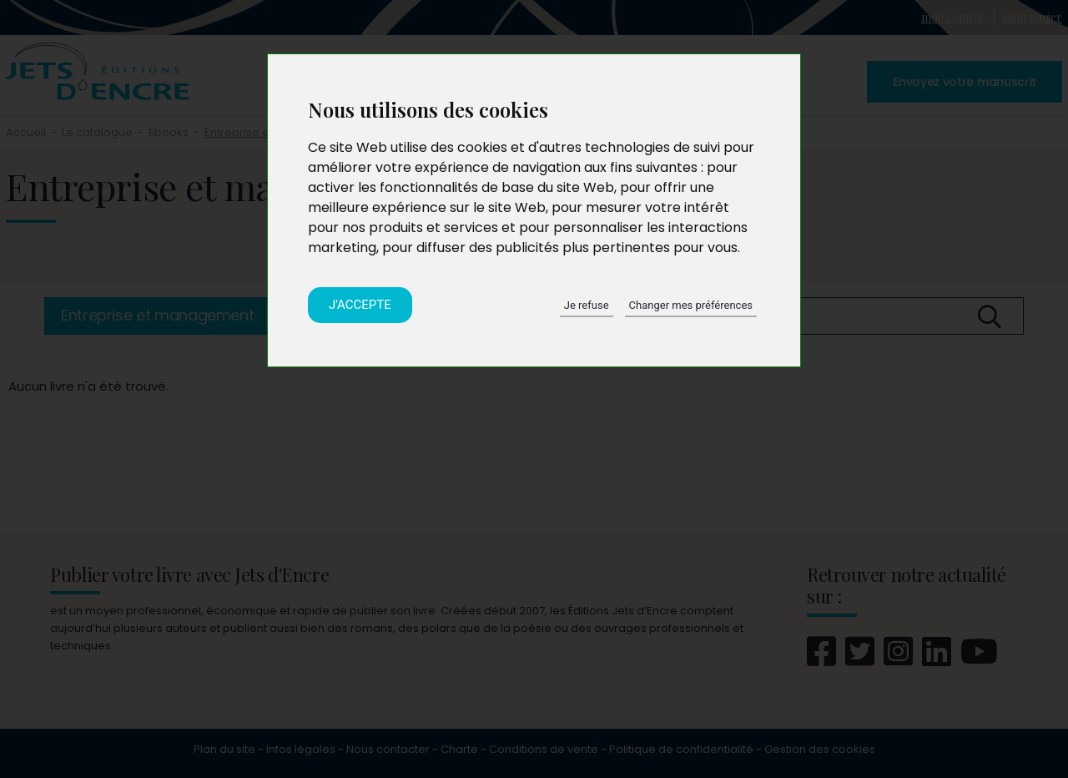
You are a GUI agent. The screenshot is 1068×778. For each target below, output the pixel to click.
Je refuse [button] (586, 305)
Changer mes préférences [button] (691, 305)
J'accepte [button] (360, 304)
